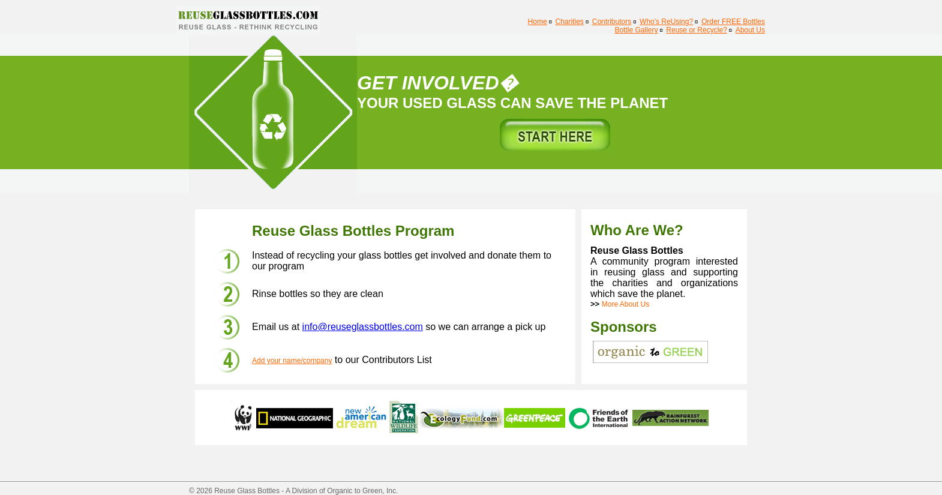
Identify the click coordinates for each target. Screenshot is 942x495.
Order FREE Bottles (733, 21)
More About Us (625, 304)
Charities (570, 21)
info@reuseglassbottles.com (362, 327)
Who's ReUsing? (666, 21)
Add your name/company (292, 360)
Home (537, 21)
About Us (750, 30)
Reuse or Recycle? (696, 30)
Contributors (611, 21)
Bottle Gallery (636, 30)
